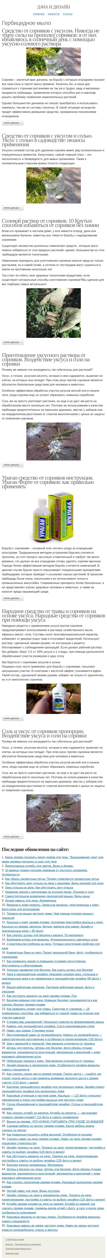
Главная (39, 13)
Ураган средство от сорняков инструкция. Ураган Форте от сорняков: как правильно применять (48, 482)
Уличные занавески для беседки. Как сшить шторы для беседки (50, 969)
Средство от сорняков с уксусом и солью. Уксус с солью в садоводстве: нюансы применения (47, 140)
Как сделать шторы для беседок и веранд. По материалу (45, 935)
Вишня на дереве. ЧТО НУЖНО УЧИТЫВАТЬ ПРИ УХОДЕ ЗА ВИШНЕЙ (55, 1121)
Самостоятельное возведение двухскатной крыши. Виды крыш (47, 896)
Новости (54, 13)
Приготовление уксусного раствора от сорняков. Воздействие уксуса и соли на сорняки (46, 359)
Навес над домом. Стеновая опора (30, 1030)
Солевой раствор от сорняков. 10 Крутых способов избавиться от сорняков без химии (50, 222)
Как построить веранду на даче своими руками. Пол (42, 995)
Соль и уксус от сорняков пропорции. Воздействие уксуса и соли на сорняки (44, 733)
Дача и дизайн (53, 7)
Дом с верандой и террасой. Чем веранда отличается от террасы (51, 1043)
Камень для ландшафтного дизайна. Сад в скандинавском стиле (50, 1026)
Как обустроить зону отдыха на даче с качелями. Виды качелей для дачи (54, 883)
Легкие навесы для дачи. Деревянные (30, 900)
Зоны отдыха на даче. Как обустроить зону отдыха (39, 887)
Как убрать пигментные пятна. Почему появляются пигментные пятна (52, 878)
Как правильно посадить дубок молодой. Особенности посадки (49, 1134)
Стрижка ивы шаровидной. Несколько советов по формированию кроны (55, 1021)
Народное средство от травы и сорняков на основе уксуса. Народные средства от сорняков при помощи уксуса (53, 615)
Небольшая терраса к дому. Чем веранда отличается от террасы (50, 1060)
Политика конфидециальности (18, 1249)
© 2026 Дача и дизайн (14, 1239)
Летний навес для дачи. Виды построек (33, 1190)
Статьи (67, 13)
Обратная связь (12, 1253)
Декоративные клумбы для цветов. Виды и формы (39, 865)
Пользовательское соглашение (28, 1244)
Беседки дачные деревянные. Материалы (35, 1164)
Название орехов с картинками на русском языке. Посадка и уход (49, 891)
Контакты (9, 1244)
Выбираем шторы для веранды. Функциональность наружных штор (52, 939)
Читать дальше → (13, 123)
